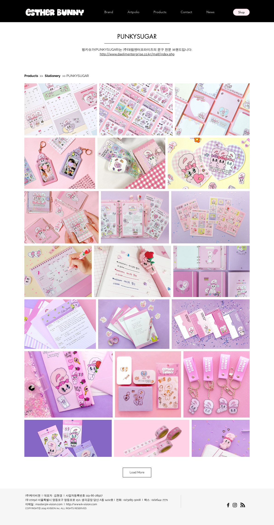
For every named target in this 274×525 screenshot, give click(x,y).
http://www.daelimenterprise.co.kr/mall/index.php (137, 54)
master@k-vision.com (49, 504)
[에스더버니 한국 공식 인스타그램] (235, 505)
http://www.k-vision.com (81, 504)
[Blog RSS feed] (242, 505)
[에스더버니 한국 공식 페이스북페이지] (228, 505)
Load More (137, 472)
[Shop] (241, 12)
